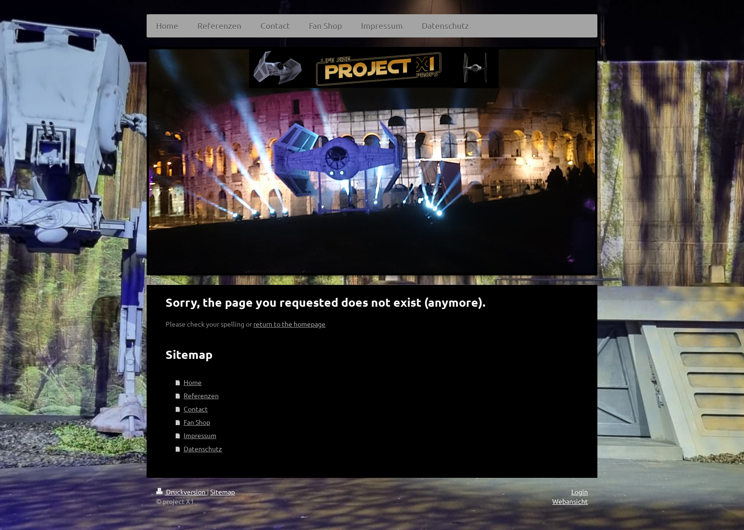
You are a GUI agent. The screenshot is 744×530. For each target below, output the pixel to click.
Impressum (200, 435)
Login (579, 491)
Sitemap (222, 491)
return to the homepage (289, 324)
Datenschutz (203, 448)
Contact (196, 408)
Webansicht (570, 501)
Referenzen (201, 395)
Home (193, 382)
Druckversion (181, 491)
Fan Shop (197, 422)
